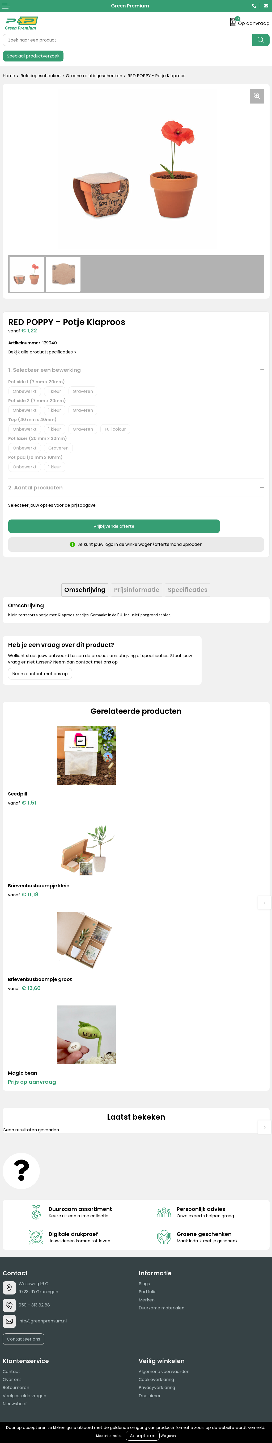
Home (9, 76)
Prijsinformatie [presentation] (136, 590)
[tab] (84, 590)
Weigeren (168, 1435)
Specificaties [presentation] (187, 590)
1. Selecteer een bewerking (44, 369)
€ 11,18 (156, 802)
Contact (11, 1187)
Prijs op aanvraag (165, 896)
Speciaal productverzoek (33, 56)
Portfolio (147, 1107)
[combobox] (128, 40)
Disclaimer (150, 1211)
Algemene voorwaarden (164, 1187)
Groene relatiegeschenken (94, 76)
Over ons (12, 1195)
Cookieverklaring (156, 1195)
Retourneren (16, 1203)
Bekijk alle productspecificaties (42, 352)
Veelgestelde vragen (24, 1211)
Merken (147, 1115)
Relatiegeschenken (40, 76)
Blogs (144, 1099)
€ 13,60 (24, 896)
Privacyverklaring (157, 1203)
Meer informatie (108, 1435)
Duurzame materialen (161, 1123)
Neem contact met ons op (40, 674)
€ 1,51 (22, 802)
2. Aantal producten (35, 487)
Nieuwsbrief (15, 1219)
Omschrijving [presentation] (84, 590)
